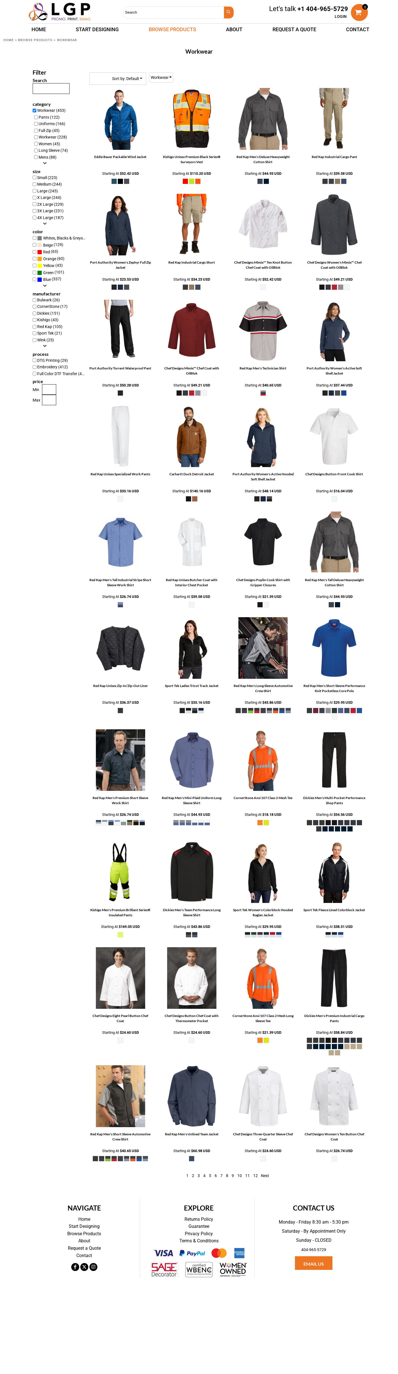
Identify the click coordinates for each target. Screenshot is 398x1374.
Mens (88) (47, 157)
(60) (50, 258)
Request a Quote (84, 1248)
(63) (47, 252)
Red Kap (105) (49, 326)
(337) (49, 279)
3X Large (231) (50, 211)
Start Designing (84, 1226)
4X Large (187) (50, 217)
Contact (84, 1255)
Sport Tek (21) (49, 333)
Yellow (49, 265)
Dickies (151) (48, 313)
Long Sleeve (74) (53, 150)
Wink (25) (45, 340)
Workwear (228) (53, 137)
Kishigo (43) (47, 320)
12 (255, 1175)
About (84, 1240)
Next (265, 1175)
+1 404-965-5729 (323, 8)
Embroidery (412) (52, 367)
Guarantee (198, 1226)
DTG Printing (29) (52, 360)
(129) (50, 244)
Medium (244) (49, 184)
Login (341, 16)
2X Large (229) (50, 204)
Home (8, 40)
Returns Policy (199, 1219)
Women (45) (49, 144)
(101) (50, 272)
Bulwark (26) (48, 300)
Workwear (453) (51, 110)
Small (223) (47, 177)
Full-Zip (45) (49, 130)
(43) (50, 265)
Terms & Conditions (199, 1240)
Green (48, 272)
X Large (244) (49, 197)
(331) (62, 238)
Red (46, 252)
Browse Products (35, 40)
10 (239, 1175)
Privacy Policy (199, 1233)
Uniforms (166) (52, 123)
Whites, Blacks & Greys (63, 238)
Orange (49, 259)
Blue (47, 279)
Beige (48, 245)
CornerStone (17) (52, 306)
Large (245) (47, 191)
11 (247, 1175)
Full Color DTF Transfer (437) (62, 373)
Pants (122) (49, 117)
